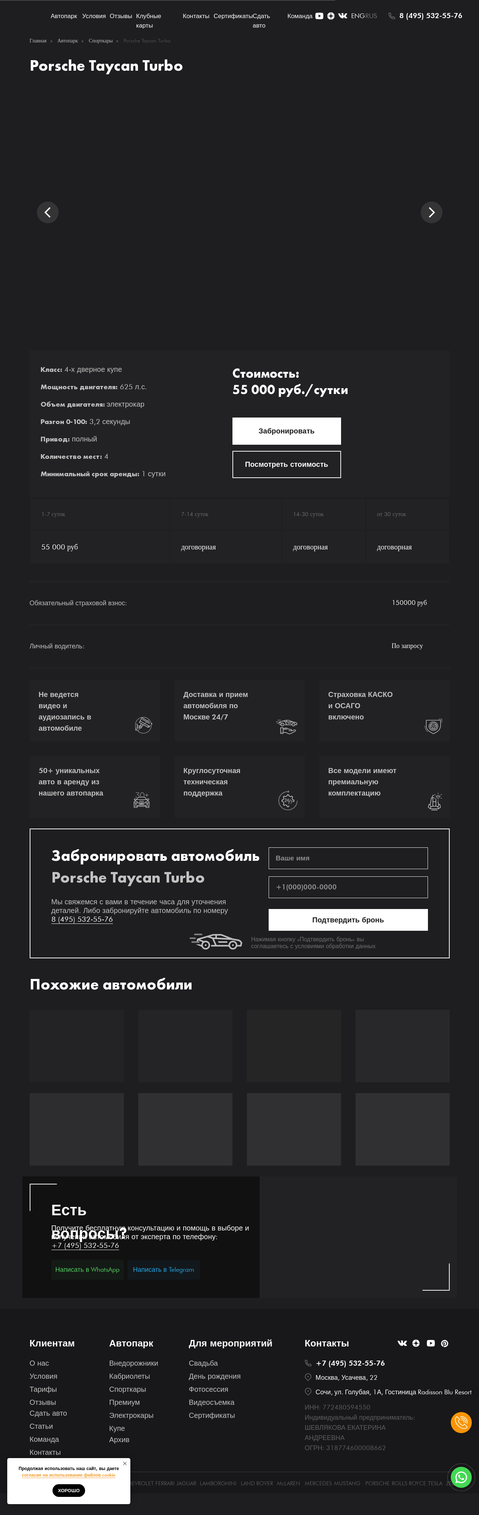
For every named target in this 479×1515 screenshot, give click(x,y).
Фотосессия (208, 1389)
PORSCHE (377, 1483)
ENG (358, 16)
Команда (299, 16)
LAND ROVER (257, 1483)
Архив (119, 1439)
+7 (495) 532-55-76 (85, 1245)
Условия (94, 16)
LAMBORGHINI (218, 1483)
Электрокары (131, 1415)
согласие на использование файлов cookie (69, 1475)
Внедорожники (133, 1363)
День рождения (215, 1376)
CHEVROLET (139, 1483)
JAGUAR (186, 1483)
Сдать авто (48, 1413)
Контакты (196, 16)
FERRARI (165, 1483)
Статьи (41, 1426)
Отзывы (121, 16)
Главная (38, 40)
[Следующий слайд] (431, 212)
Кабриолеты (129, 1376)
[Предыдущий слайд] (48, 212)
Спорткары (101, 40)
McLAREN (288, 1483)
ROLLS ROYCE (409, 1483)
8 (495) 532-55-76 (430, 15)
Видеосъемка (212, 1402)
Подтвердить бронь (348, 920)
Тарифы (43, 1389)
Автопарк (64, 16)
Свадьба (203, 1363)
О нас (39, 1363)
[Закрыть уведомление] (125, 1463)
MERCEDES (318, 1483)
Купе (117, 1428)
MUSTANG (347, 1483)
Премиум (124, 1402)
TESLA (435, 1483)
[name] (348, 858)
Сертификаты (233, 16)
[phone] (348, 887)
